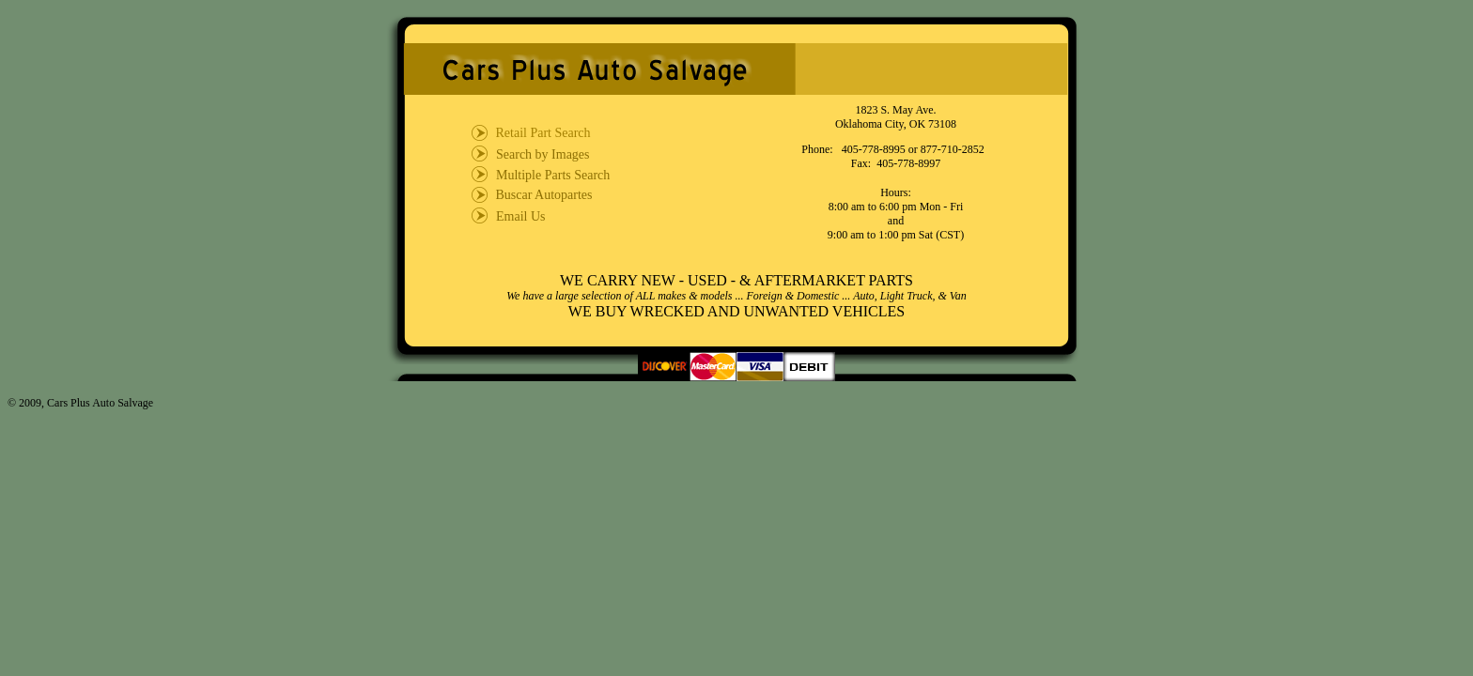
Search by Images (543, 154)
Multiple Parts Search (553, 175)
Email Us (521, 216)
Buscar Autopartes (542, 195)
